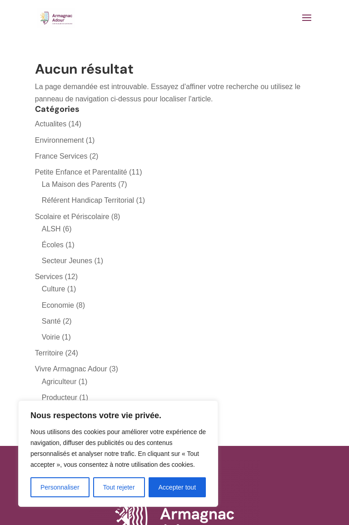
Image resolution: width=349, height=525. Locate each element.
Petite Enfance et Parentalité (81, 172)
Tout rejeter (119, 487)
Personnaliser (60, 487)
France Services (61, 156)
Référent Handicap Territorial (88, 200)
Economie (58, 305)
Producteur (59, 397)
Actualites (50, 124)
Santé (51, 321)
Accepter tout (177, 487)
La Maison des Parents (79, 184)
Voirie (51, 337)
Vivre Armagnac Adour (71, 369)
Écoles (53, 245)
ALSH (51, 229)
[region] (118, 453)
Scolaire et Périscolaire (72, 216)
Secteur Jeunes (67, 261)
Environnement (59, 140)
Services (49, 276)
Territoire (49, 353)
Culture (53, 289)
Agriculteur (59, 381)
